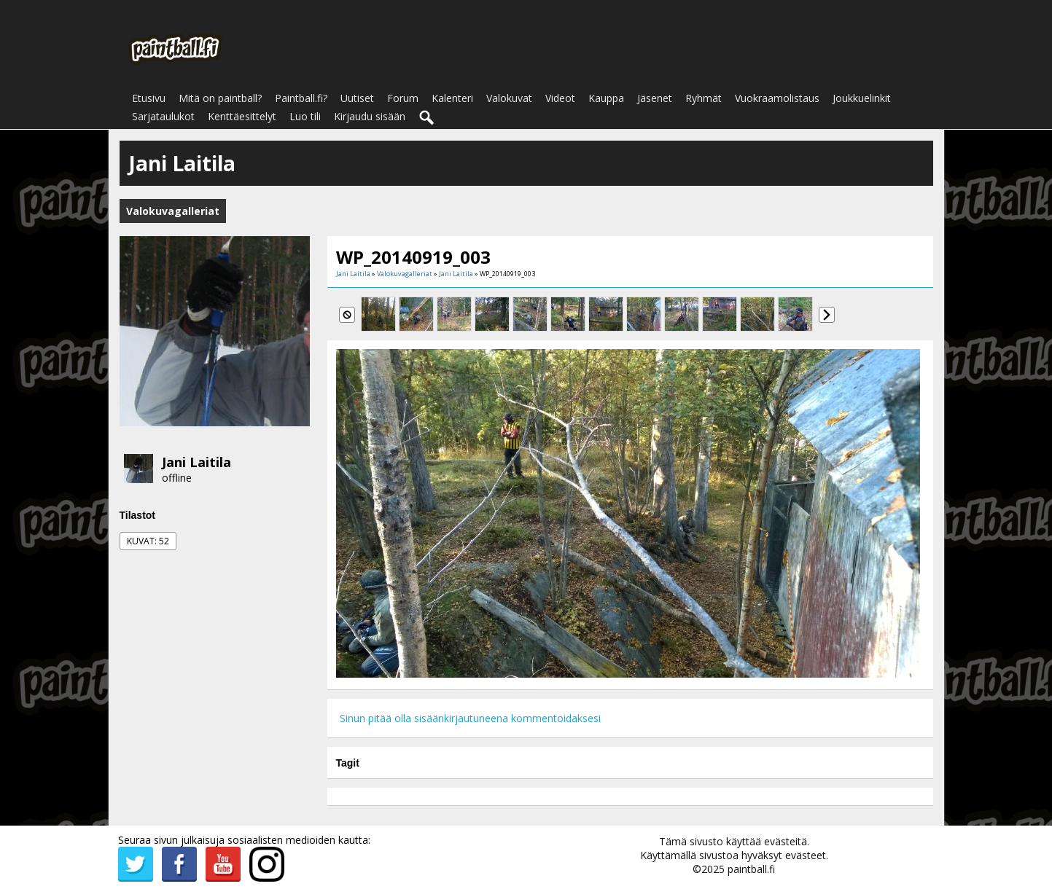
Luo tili (305, 116)
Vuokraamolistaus (777, 98)
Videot (560, 98)
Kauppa (606, 98)
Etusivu (148, 98)
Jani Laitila (196, 462)
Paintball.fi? (301, 98)
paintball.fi (751, 869)
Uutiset (357, 98)
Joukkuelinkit (862, 98)
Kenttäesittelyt (242, 116)
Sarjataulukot (163, 116)
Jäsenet (654, 98)
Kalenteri (452, 98)
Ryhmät (703, 98)
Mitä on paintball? (220, 98)
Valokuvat (509, 98)
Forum (402, 98)
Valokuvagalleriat (404, 273)
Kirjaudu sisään (369, 116)
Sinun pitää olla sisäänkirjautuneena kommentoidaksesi (470, 718)
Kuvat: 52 (148, 541)
